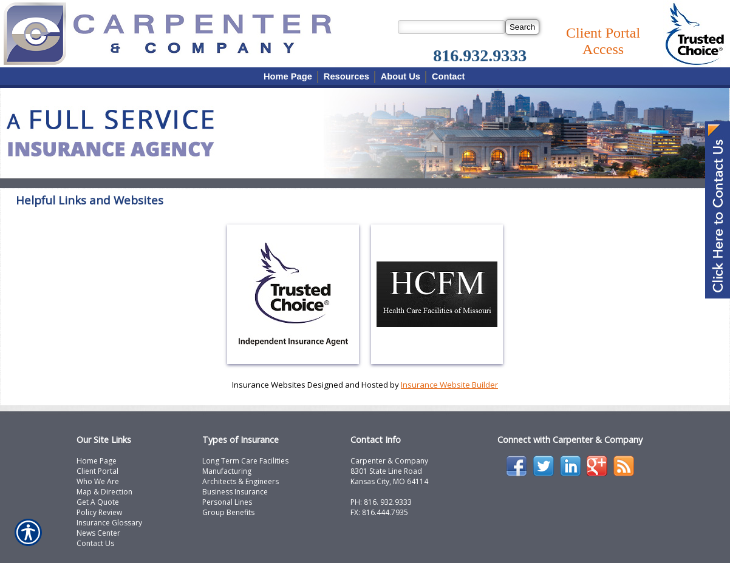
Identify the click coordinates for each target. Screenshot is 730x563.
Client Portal (97, 471)
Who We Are (98, 481)
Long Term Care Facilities (245, 461)
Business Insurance (235, 492)
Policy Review (99, 512)
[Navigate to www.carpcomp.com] (717, 211)
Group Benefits (228, 512)
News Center (98, 533)
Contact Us (95, 543)
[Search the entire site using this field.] (451, 27)
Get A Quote (98, 502)
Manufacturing (226, 471)
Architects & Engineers (240, 481)
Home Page (97, 461)
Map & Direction (104, 492)
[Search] (522, 27)
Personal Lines (227, 502)
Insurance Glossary (109, 522)
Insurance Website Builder (449, 384)
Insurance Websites (268, 384)
